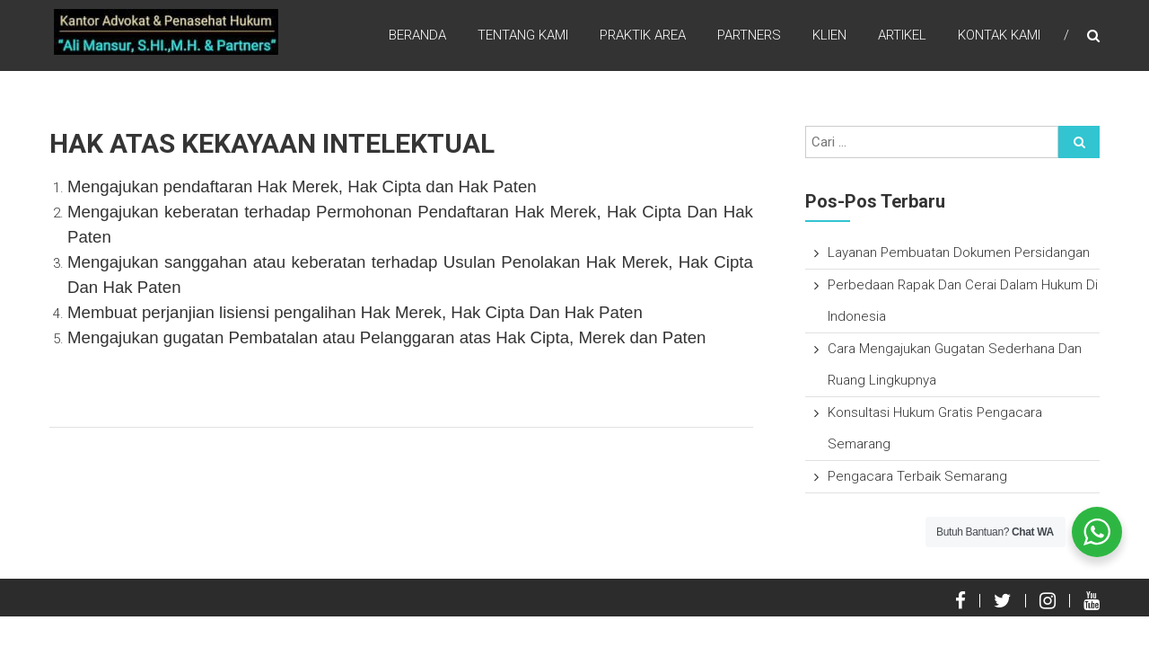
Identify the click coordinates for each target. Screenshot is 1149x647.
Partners (749, 35)
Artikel (902, 35)
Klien (829, 35)
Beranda (417, 35)
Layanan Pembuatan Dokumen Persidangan (959, 252)
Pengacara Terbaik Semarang (917, 476)
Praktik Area (643, 35)
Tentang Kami (523, 35)
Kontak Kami (999, 35)
